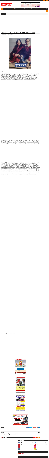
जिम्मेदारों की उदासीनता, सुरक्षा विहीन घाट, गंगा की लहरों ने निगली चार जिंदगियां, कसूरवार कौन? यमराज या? (43, 64)
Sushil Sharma (11, 456)
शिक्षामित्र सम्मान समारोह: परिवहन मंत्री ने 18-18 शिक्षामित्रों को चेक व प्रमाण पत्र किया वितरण (43, 56)
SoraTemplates (4, 456)
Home (1, 0)
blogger (31, 446)
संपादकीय (24, 8)
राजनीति (28, 8)
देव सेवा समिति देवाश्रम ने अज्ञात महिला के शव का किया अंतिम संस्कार (42, 119)
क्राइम (12, 8)
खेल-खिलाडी (15, 8)
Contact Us (6, 0)
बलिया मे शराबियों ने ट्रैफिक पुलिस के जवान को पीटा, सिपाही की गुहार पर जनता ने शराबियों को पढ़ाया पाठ (43, 112)
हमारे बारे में (45, 8)
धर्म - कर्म (32, 8)
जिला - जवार (36, 8)
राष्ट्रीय (9, 8)
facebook (27, 446)
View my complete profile (37, 46)
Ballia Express (37, 45)
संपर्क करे (41, 8)
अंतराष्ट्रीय (5, 8)
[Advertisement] (24, 22)
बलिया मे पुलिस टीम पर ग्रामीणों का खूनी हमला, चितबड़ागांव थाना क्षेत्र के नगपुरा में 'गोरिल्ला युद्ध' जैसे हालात (42, 60)
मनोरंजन (20, 8)
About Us (4, 0)
